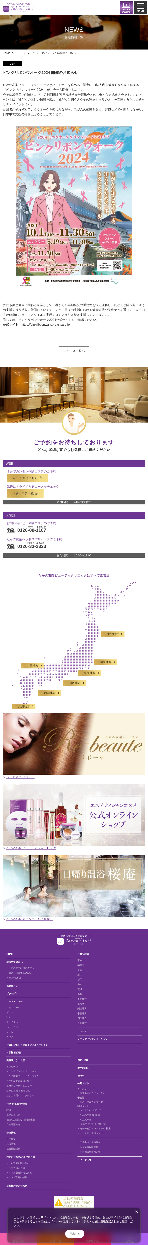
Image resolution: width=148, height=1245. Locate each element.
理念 (8, 1110)
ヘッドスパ (12, 1027)
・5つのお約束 (14, 977)
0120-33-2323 (26, 542)
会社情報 (11, 1132)
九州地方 (24, 702)
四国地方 (50, 689)
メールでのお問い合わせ (19, 1163)
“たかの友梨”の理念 (16, 1103)
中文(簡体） (83, 1068)
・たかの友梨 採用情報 (89, 1115)
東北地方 (113, 630)
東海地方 (89, 669)
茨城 (79, 989)
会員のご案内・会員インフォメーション (27, 1045)
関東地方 (105, 658)
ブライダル (12, 993)
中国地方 (32, 662)
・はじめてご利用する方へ (20, 968)
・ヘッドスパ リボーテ (89, 1110)
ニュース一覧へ (74, 351)
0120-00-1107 (26, 526)
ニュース (20, 53)
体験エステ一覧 (25, 489)
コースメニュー (14, 1001)
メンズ (9, 1036)
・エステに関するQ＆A (18, 973)
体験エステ (12, 986)
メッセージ (12, 1066)
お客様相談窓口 (14, 1052)
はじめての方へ (14, 962)
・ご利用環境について (89, 1152)
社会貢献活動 (13, 1148)
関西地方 (75, 679)
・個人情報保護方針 (87, 1147)
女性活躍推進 (13, 1124)
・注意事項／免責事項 (89, 1142)
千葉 (79, 970)
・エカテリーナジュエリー (91, 1133)
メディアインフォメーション (92, 1039)
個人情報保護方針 (106, 1221)
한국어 (80, 1075)
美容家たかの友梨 (15, 1060)
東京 (79, 960)
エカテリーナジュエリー (19, 1085)
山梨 (79, 994)
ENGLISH (82, 1060)
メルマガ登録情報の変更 (19, 1172)
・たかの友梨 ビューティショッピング (91, 1122)
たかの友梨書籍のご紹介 (19, 1081)
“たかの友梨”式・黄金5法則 (20, 1119)
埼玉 (79, 974)
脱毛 (8, 1017)
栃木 (79, 984)
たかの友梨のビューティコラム (22, 1076)
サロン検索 (83, 954)
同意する (75, 1233)
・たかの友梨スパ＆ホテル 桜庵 (93, 1128)
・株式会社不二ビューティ (91, 1093)
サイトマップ (84, 1160)
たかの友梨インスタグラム (20, 1095)
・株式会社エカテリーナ (90, 1102)
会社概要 (11, 1139)
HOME (6, 53)
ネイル (9, 1031)
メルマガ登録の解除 (16, 1177)
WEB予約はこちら (27, 474)
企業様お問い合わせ (16, 1186)
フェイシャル (13, 1007)
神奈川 (80, 965)
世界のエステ (13, 1114)
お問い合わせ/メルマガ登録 (20, 1157)
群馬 (79, 979)
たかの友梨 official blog (18, 1090)
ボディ (9, 1012)
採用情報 (11, 1143)
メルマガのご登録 (15, 1168)
